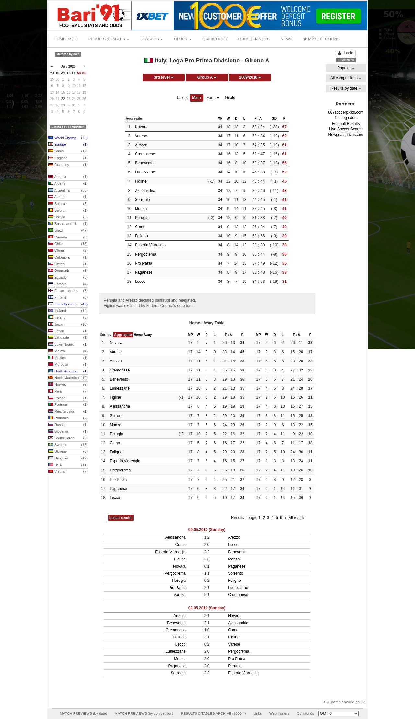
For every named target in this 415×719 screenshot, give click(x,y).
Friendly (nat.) (68, 304)
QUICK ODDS (215, 39)
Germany (68, 165)
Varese (141, 136)
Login (345, 53)
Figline (140, 181)
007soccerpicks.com (345, 112)
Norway (68, 384)
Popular (345, 68)
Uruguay (68, 458)
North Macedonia (68, 378)
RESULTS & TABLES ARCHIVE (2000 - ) (213, 713)
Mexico (68, 357)
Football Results (346, 123)
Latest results (121, 518)
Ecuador (68, 277)
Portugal (68, 404)
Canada (68, 237)
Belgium (68, 210)
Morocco (68, 364)
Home (138, 335)
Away (147, 335)
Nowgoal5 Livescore (345, 134)
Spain (68, 151)
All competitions (345, 78)
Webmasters (279, 713)
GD (274, 118)
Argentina (68, 190)
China (68, 250)
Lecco (140, 281)
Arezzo (141, 145)
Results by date (345, 88)
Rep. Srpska (68, 411)
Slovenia (68, 431)
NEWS (286, 39)
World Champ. (68, 138)
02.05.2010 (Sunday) (207, 608)
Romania (68, 418)
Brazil (68, 230)
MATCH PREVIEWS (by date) (83, 713)
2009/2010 (250, 77)
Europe (68, 144)
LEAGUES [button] (151, 39)
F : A (258, 118)
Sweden (68, 445)
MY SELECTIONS (321, 39)
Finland (68, 297)
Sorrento (142, 199)
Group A (206, 77)
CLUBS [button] (182, 39)
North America (68, 371)
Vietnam (68, 471)
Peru (68, 391)
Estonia (68, 284)
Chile (68, 244)
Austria (68, 197)
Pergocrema (145, 254)
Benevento (144, 163)
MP (220, 118)
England (68, 158)
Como (140, 227)
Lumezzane (145, 172)
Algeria (68, 183)
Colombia (68, 257)
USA (68, 465)
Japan (68, 324)
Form (213, 97)
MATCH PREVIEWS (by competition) (144, 713)
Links (258, 713)
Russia (68, 424)
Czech (68, 264)
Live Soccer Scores (345, 129)
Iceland (68, 311)
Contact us (305, 713)
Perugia (141, 218)
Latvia (68, 331)
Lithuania (68, 337)
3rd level (163, 77)
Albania (68, 177)
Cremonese (145, 154)
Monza (141, 208)
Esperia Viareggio (150, 245)
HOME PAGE (65, 39)
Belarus (68, 203)
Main (196, 97)
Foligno (141, 236)
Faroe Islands (68, 290)
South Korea (68, 438)
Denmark (68, 270)
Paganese (143, 272)
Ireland (68, 317)
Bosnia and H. (68, 224)
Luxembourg (68, 344)
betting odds (345, 118)
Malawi (68, 351)
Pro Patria (143, 263)
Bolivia (68, 217)
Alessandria (145, 190)
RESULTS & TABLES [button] (108, 39)
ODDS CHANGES (254, 39)
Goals (230, 97)
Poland (68, 398)
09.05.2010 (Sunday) (207, 529)
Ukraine (68, 451)
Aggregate (123, 335)
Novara (141, 127)
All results (297, 517)
